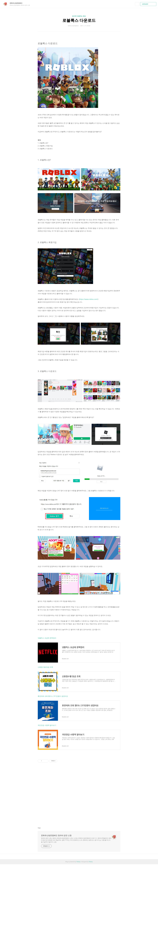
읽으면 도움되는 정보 (79, 16)
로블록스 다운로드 (79, 20)
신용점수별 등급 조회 (45, 732)
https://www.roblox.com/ (88, 364)
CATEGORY (148, 4)
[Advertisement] (79, 55)
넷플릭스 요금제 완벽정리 (47, 703)
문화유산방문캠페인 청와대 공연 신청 (56, 900)
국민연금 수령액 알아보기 (47, 790)
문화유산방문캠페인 (17, 3)
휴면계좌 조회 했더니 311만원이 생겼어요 (53, 761)
